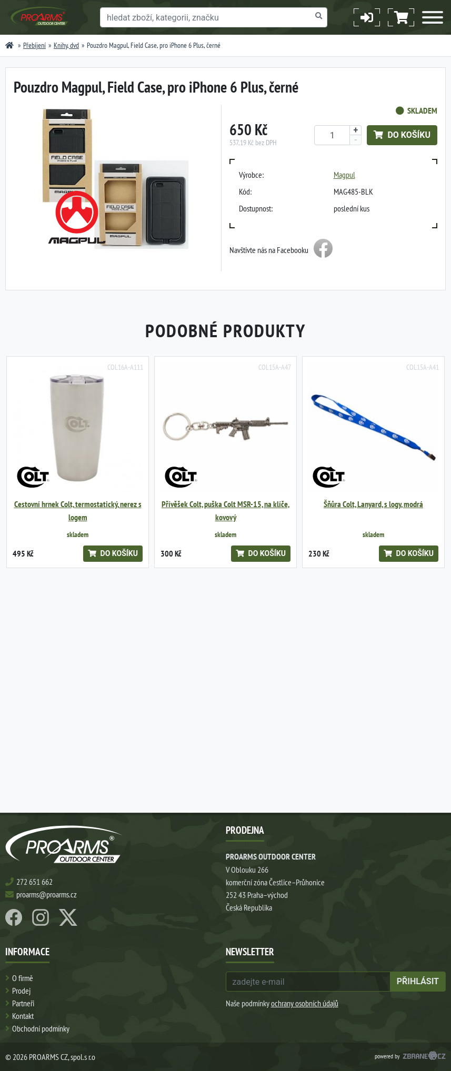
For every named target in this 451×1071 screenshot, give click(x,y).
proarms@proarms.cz (46, 894)
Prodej (21, 990)
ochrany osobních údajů (304, 1003)
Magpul (344, 174)
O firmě (22, 978)
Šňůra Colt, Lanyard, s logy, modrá (373, 504)
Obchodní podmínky (40, 1028)
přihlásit (418, 981)
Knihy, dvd (66, 45)
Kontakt (23, 1016)
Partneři (23, 1003)
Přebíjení (34, 45)
